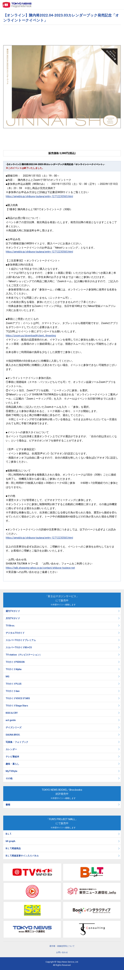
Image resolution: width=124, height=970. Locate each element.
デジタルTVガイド (15, 633)
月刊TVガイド (13, 618)
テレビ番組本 (12, 756)
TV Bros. (10, 625)
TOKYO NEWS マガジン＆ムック (17, 5)
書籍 (8, 804)
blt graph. (11, 841)
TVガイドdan (13, 691)
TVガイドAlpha (13, 669)
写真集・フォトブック (17, 742)
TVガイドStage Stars (17, 705)
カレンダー (11, 749)
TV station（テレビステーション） (24, 654)
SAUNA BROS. (13, 734)
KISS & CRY (12, 713)
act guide (11, 720)
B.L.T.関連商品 (13, 848)
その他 (9, 778)
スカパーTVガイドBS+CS (19, 647)
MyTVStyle (11, 771)
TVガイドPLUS (13, 684)
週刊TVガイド (13, 611)
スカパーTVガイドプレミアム (21, 640)
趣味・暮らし (12, 764)
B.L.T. (9, 834)
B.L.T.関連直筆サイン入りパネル (22, 855)
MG (7, 676)
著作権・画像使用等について (62, 946)
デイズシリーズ (13, 727)
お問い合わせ (62, 952)
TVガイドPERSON (15, 662)
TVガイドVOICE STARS (18, 698)
